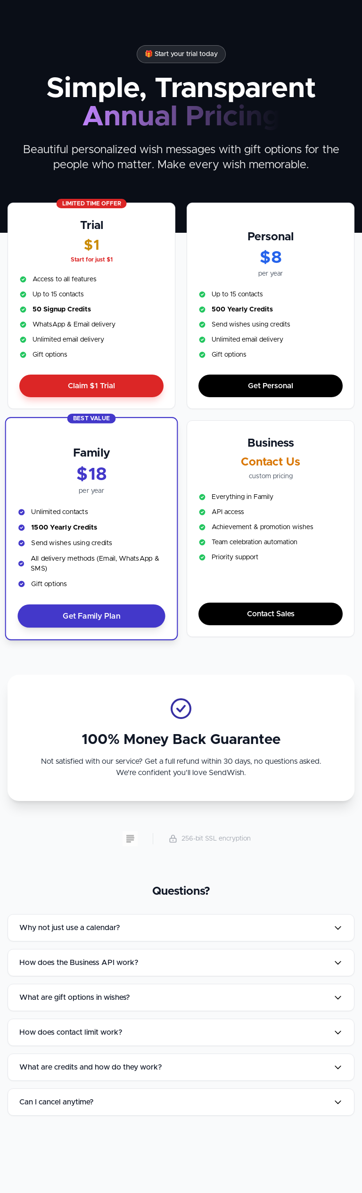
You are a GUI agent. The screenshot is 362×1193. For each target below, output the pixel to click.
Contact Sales (271, 614)
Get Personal (270, 386)
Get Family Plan (91, 616)
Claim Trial (91, 386)
